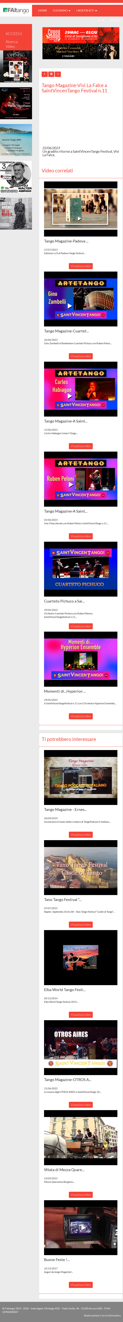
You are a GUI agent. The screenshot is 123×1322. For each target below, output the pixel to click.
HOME (43, 10)
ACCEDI (115, 20)
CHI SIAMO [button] (62, 10)
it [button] (101, 20)
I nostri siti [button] (86, 10)
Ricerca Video (12, 44)
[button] (80, 209)
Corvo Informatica (110, 1315)
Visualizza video (81, 266)
